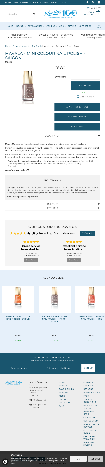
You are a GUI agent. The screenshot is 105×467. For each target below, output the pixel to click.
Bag (97, 13)
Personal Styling (88, 443)
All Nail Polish (77, 126)
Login (63, 2)
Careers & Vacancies (89, 437)
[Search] (19, 14)
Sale (61, 406)
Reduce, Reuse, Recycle (91, 425)
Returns (88, 389)
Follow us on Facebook (87, 2)
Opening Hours (49, 2)
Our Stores (11, 2)
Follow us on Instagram (99, 2)
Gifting (63, 399)
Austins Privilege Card (88, 411)
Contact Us (89, 382)
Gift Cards (65, 403)
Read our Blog (93, 2)
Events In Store (29, 2)
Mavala (8, 62)
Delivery (88, 386)
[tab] (52, 135)
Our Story (89, 417)
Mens (62, 396)
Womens (64, 392)
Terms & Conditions (89, 400)
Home (62, 382)
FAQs (86, 396)
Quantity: (60, 77)
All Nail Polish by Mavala (77, 107)
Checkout (88, 14)
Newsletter (90, 405)
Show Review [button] (31, 260)
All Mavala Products (77, 117)
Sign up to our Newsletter (52, 359)
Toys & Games (66, 389)
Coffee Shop (90, 421)
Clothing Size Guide (91, 431)
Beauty (63, 386)
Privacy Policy (91, 392)
